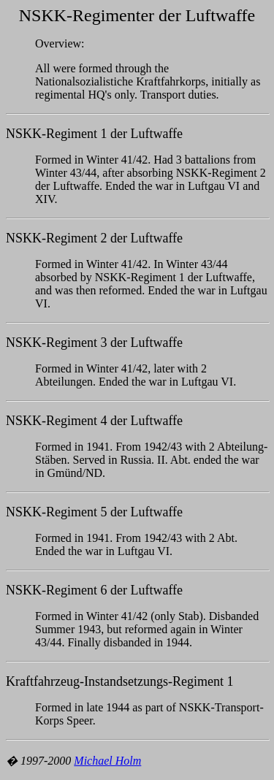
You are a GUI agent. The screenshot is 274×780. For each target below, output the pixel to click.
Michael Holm (107, 760)
